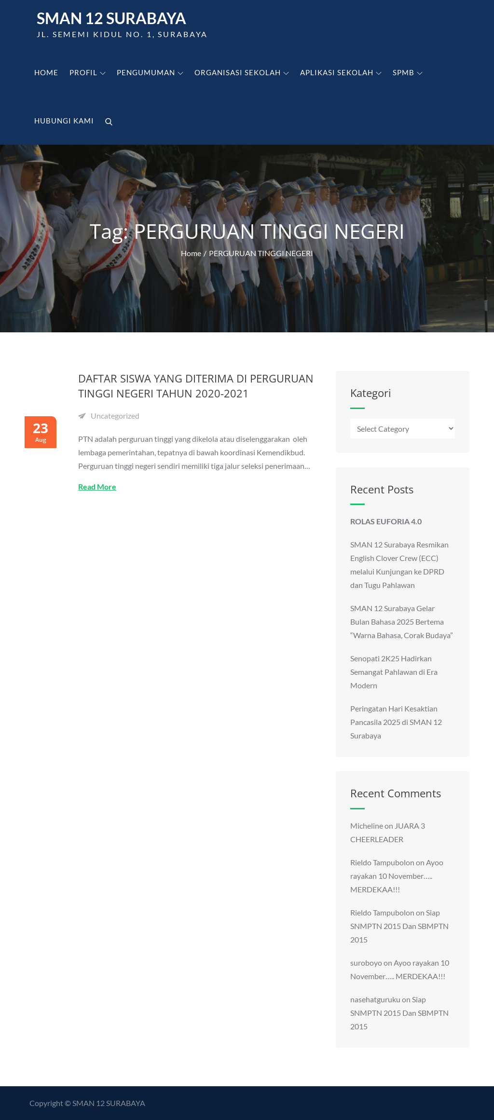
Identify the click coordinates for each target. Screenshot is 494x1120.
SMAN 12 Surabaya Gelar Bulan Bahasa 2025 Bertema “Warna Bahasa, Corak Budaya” (401, 621)
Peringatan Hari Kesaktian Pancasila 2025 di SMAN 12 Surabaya (396, 722)
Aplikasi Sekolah (341, 72)
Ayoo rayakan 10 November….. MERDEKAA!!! (396, 876)
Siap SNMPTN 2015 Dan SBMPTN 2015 (399, 926)
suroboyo (366, 962)
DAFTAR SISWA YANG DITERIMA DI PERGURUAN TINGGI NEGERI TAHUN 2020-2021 (196, 385)
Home (46, 72)
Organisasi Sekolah (241, 72)
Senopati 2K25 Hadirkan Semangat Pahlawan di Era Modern (394, 672)
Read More (97, 486)
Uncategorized (115, 415)
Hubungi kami (64, 120)
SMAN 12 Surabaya (111, 18)
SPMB (408, 72)
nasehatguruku (375, 999)
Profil (87, 72)
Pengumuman (150, 72)
